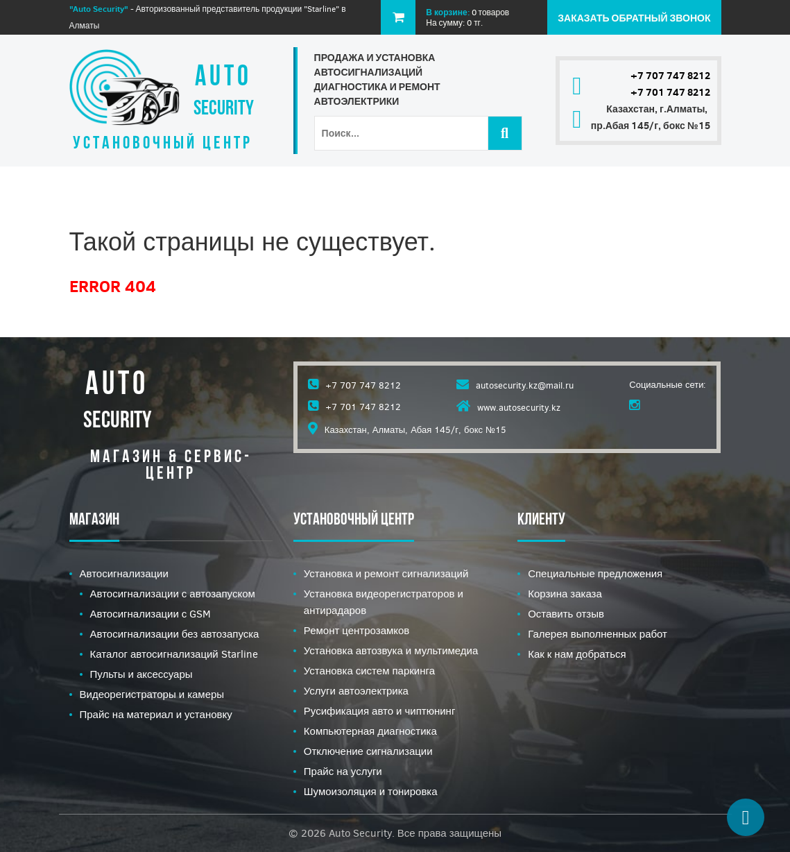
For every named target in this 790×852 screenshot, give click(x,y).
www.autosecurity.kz (518, 408)
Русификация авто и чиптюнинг (380, 711)
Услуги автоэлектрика (356, 691)
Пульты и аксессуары (141, 674)
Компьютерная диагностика (370, 731)
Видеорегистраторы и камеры (152, 694)
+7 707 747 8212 (670, 76)
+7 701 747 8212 (670, 92)
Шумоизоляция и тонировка (371, 792)
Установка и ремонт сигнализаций (386, 574)
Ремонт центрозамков (357, 631)
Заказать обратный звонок (634, 18)
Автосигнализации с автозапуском (172, 594)
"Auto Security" (98, 9)
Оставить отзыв (566, 614)
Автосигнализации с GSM (151, 614)
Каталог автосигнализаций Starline (174, 654)
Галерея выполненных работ (597, 634)
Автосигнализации (124, 574)
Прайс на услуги (343, 771)
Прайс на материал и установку (156, 715)
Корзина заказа (565, 594)
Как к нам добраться (577, 654)
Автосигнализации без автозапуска (174, 634)
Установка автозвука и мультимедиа (391, 651)
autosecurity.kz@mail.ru (525, 385)
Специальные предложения (595, 574)
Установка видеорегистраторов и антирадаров (383, 602)
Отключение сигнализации (368, 751)
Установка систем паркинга (369, 671)
